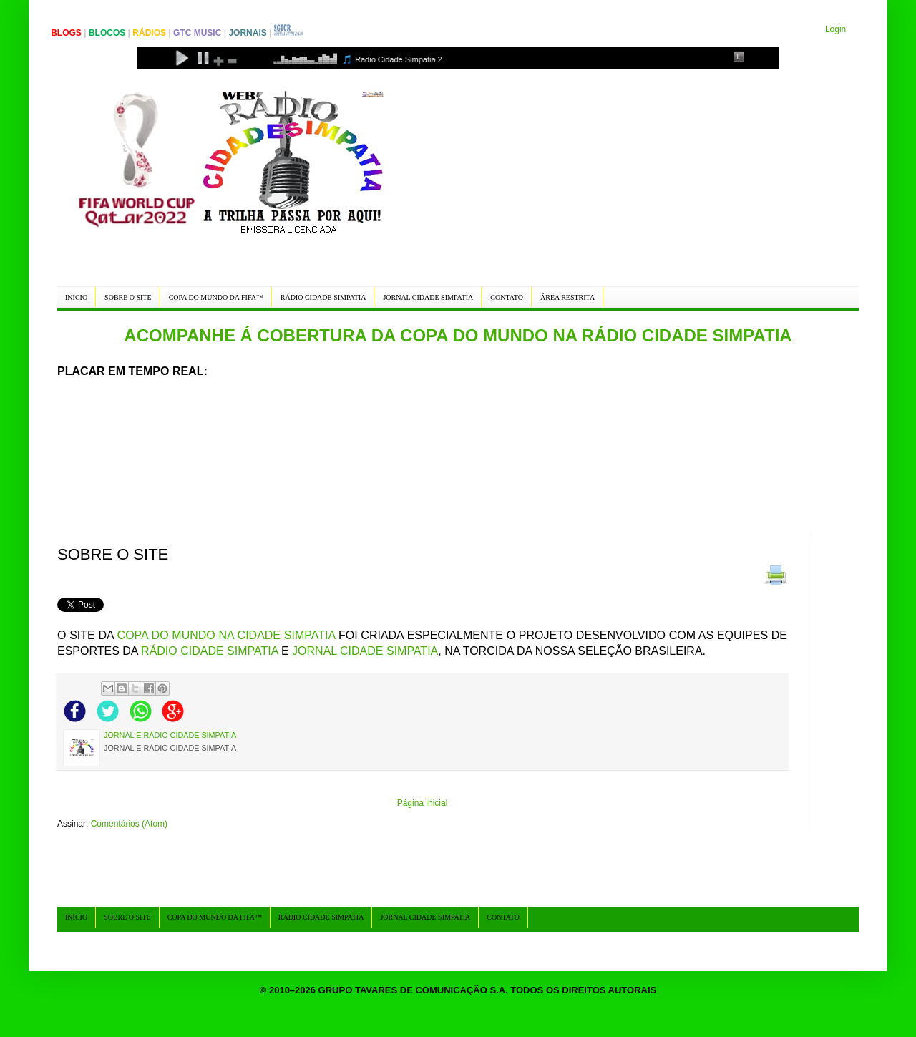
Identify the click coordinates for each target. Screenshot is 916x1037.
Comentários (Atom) (129, 824)
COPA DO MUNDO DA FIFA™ (216, 297)
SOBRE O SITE (128, 297)
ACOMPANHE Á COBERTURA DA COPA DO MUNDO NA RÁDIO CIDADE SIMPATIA (457, 335)
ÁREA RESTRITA (567, 297)
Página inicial (422, 803)
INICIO (76, 297)
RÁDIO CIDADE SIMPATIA (323, 297)
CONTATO (506, 297)
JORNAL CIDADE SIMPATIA (428, 297)
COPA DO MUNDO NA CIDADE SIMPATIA (226, 635)
